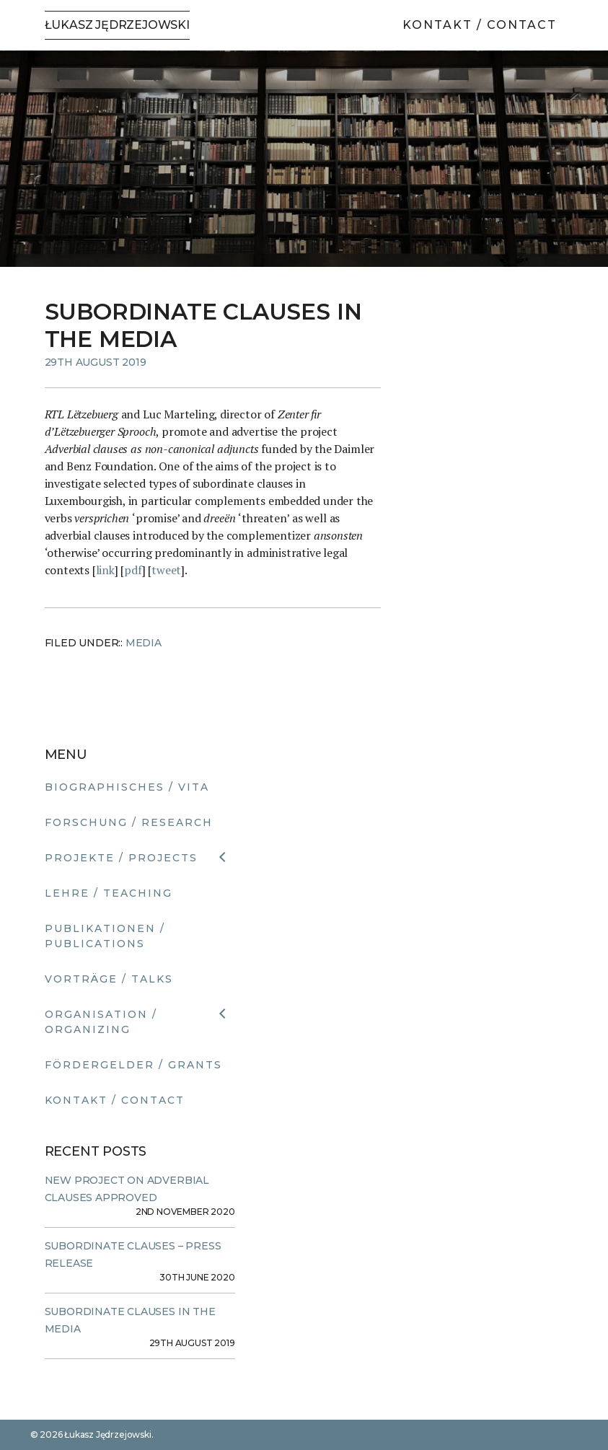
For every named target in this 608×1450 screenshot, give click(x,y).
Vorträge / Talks (109, 978)
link (105, 570)
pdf (132, 570)
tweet (166, 570)
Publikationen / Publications (105, 936)
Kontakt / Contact (479, 25)
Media (143, 642)
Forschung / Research (129, 822)
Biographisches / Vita (127, 787)
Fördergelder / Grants (133, 1064)
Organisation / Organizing (101, 1022)
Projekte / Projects (121, 857)
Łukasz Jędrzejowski (117, 25)
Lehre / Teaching (108, 893)
